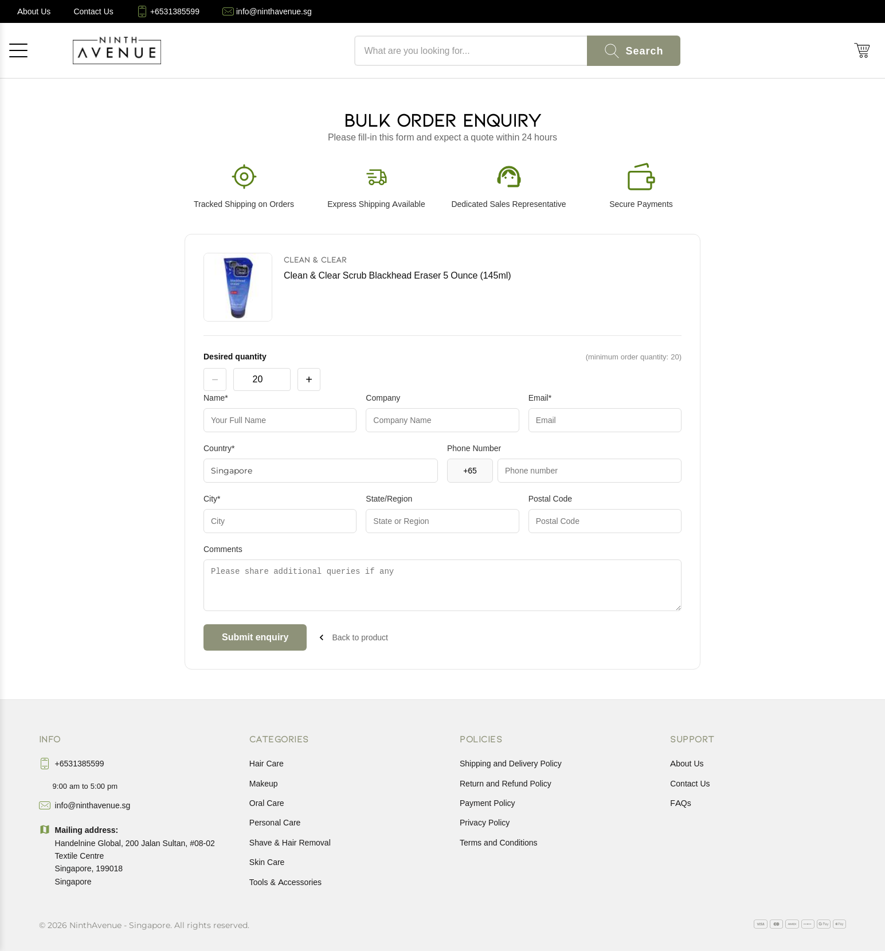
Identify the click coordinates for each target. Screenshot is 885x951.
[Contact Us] (93, 11)
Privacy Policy (485, 822)
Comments (222, 549)
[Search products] (470, 51)
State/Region (389, 499)
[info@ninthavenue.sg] (267, 11)
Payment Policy (487, 803)
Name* (215, 398)
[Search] (633, 51)
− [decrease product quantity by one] (215, 379)
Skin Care (267, 862)
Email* (539, 398)
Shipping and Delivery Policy (511, 763)
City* (212, 499)
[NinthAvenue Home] (117, 50)
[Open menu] (18, 50)
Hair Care (266, 763)
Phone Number (474, 448)
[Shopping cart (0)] (862, 50)
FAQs (680, 803)
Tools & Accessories (285, 882)
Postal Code (550, 499)
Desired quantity (235, 356)
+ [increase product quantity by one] (309, 379)
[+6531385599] (167, 11)
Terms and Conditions (499, 842)
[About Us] (33, 11)
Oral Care (266, 803)
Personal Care (275, 822)
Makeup (263, 783)
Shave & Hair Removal (290, 842)
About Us (686, 763)
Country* (218, 448)
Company (383, 398)
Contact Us (690, 783)
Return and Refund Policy (505, 783)
